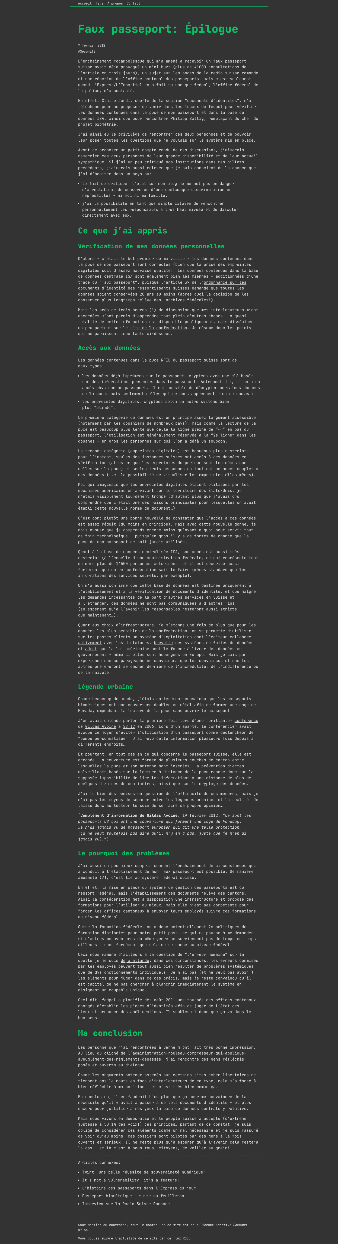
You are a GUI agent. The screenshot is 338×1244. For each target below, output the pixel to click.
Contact (133, 3)
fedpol (201, 85)
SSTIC (129, 726)
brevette (163, 642)
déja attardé (135, 960)
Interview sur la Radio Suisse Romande (126, 1203)
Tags (99, 3)
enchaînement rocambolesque (113, 61)
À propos (115, 3)
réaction (104, 78)
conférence (246, 720)
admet (91, 648)
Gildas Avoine (100, 726)
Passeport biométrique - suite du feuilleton (133, 1196)
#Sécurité (86, 51)
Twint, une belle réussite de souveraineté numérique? (143, 1172)
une (178, 85)
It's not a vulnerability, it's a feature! (130, 1180)
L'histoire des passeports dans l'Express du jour (139, 1188)
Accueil (85, 3)
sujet (155, 73)
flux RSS (181, 1238)
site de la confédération (158, 327)
